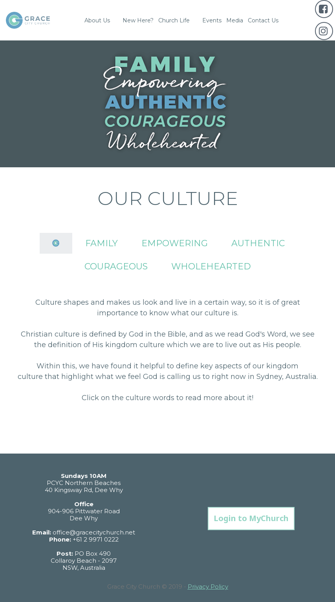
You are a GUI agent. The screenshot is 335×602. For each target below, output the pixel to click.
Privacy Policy (208, 586)
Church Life (178, 20)
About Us (101, 20)
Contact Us (263, 20)
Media (234, 20)
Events (212, 20)
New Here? (138, 20)
